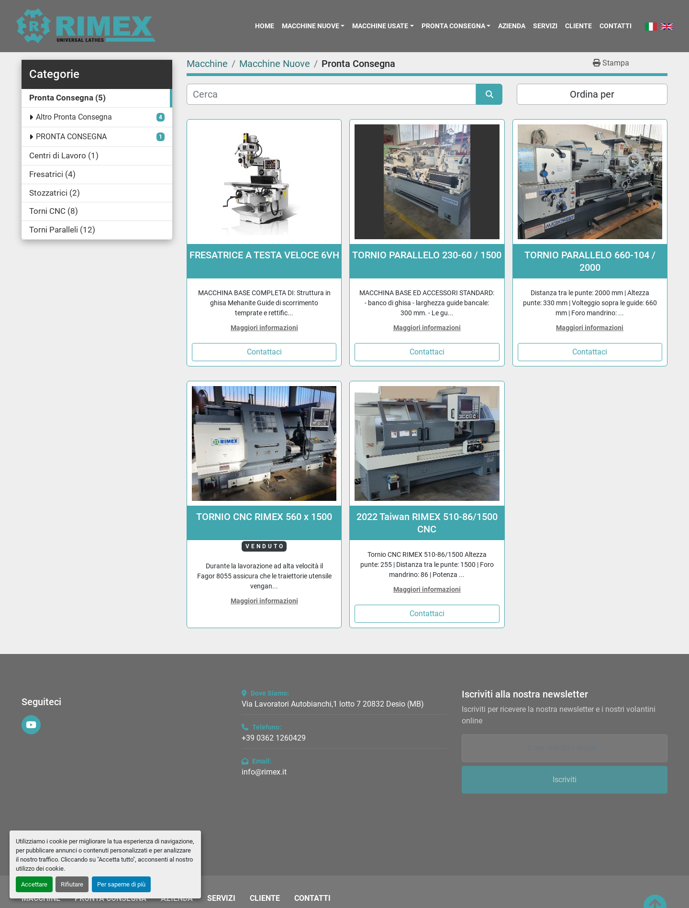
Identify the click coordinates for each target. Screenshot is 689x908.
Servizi (545, 26)
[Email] (564, 748)
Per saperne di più (121, 884)
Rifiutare (72, 884)
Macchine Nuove (310, 26)
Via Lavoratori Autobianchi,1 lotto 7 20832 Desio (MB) (333, 704)
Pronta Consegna (453, 26)
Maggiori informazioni (264, 328)
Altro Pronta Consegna (74, 117)
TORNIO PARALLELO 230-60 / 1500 (426, 255)
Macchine (41, 898)
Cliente (578, 26)
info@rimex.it (264, 771)
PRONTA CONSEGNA (71, 136)
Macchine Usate (380, 26)
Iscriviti (565, 779)
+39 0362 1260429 (274, 737)
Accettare (34, 884)
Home (264, 26)
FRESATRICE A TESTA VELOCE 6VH (264, 255)
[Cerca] (331, 94)
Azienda (511, 26)
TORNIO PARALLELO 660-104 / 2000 (590, 261)
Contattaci (264, 351)
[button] (313, 26)
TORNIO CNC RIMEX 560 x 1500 (264, 516)
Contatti (616, 26)
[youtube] (31, 724)
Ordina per (592, 94)
